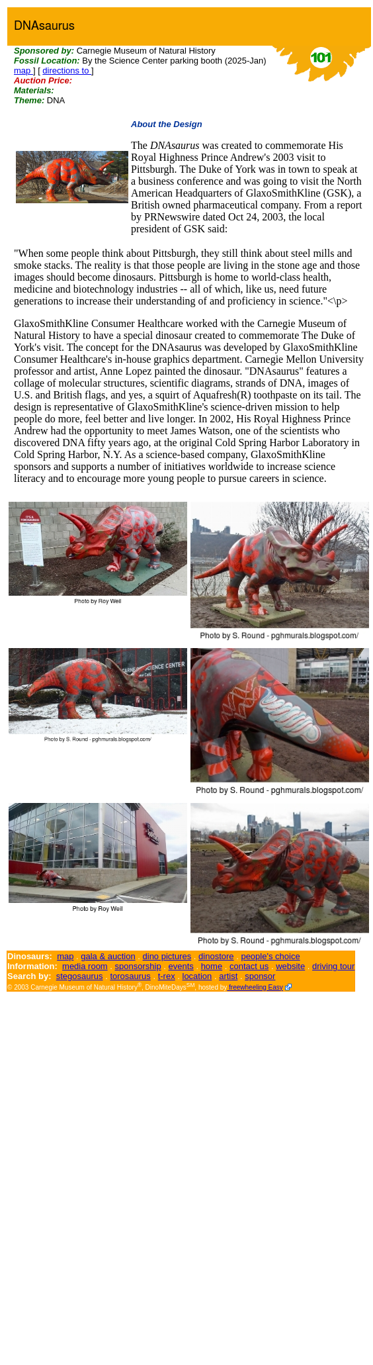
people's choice (270, 956)
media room (85, 966)
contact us (249, 966)
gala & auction (108, 956)
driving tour (333, 966)
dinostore (215, 956)
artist (228, 976)
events (180, 966)
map (23, 70)
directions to (66, 70)
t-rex (166, 976)
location (197, 976)
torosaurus (130, 976)
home (212, 966)
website (290, 966)
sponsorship (138, 966)
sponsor (260, 976)
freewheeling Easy (255, 987)
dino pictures (167, 956)
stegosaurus (79, 976)
